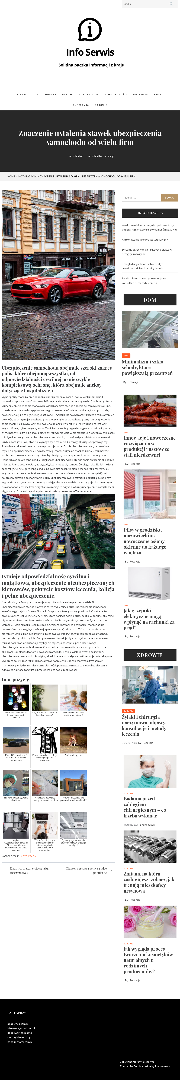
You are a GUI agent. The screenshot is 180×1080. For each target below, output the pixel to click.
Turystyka (81, 105)
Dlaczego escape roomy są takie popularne (86, 871)
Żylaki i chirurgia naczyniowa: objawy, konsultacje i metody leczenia (144, 281)
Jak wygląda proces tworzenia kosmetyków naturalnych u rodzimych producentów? (148, 959)
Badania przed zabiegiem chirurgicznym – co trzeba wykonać (145, 807)
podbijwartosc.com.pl (20, 1032)
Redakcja (109, 156)
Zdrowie (101, 105)
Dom (36, 94)
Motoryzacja (89, 94)
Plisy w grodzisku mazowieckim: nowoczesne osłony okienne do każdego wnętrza (145, 540)
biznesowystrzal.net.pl (21, 1028)
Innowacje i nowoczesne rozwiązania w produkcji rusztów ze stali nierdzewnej (150, 446)
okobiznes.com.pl (18, 1023)
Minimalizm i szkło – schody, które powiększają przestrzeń (147, 367)
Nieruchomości (116, 94)
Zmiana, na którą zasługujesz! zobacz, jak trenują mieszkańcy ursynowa (149, 882)
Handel (67, 94)
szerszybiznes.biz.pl (19, 1037)
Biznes (22, 94)
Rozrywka (140, 94)
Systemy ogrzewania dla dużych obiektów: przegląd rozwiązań (147, 252)
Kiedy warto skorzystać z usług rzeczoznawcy (30, 871)
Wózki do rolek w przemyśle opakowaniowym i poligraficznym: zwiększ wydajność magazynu (149, 227)
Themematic (162, 1066)
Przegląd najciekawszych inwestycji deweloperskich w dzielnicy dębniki (143, 266)
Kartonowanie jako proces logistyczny (145, 239)
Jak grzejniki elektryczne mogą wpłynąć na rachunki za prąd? (149, 619)
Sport (158, 94)
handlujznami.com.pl (20, 1042)
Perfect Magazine (140, 1066)
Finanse (50, 94)
